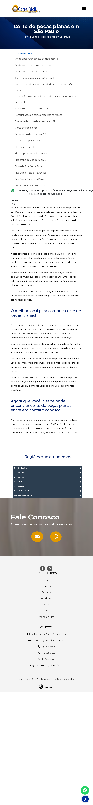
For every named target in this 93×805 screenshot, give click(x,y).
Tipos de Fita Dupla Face (28, 166)
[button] (84, 8)
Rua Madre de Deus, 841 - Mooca (46, 634)
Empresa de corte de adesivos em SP (35, 121)
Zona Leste (19, 486)
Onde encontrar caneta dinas (31, 71)
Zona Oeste (19, 477)
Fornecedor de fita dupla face (31, 185)
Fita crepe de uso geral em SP (31, 160)
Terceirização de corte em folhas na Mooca (38, 115)
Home (26, 36)
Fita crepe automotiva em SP (31, 153)
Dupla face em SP (25, 147)
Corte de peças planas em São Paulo (50, 36)
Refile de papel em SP (27, 140)
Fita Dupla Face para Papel (30, 179)
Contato (46, 604)
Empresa (46, 586)
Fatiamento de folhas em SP (30, 134)
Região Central (20, 468)
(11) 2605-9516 (46, 646)
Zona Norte (19, 473)
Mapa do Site (46, 617)
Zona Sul (18, 482)
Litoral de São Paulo (23, 495)
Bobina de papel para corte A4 (32, 108)
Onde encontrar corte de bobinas (33, 65)
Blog (46, 610)
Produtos (46, 598)
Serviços (46, 592)
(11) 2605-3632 (46, 652)
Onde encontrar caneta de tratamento (36, 59)
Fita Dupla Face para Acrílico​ (30, 172)
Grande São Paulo (22, 491)
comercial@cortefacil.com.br (46, 640)
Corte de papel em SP (27, 127)
